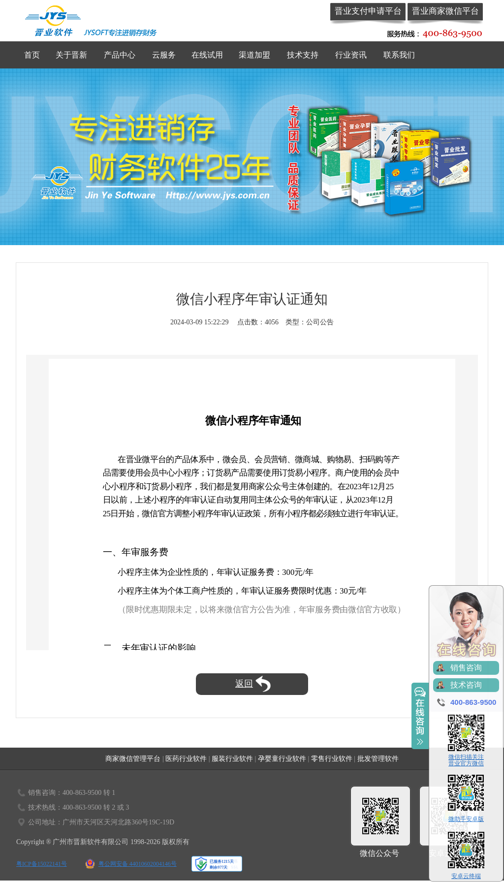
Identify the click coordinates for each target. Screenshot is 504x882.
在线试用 (207, 55)
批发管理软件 (378, 758)
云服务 (164, 55)
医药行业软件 (186, 758)
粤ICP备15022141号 (41, 863)
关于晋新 (71, 55)
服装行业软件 (232, 758)
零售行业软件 (331, 758)
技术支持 (302, 55)
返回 (253, 683)
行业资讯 (351, 55)
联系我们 (399, 55)
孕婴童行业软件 (282, 758)
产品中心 (119, 55)
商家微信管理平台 (132, 758)
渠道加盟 (254, 55)
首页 (32, 55)
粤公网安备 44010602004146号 (137, 863)
